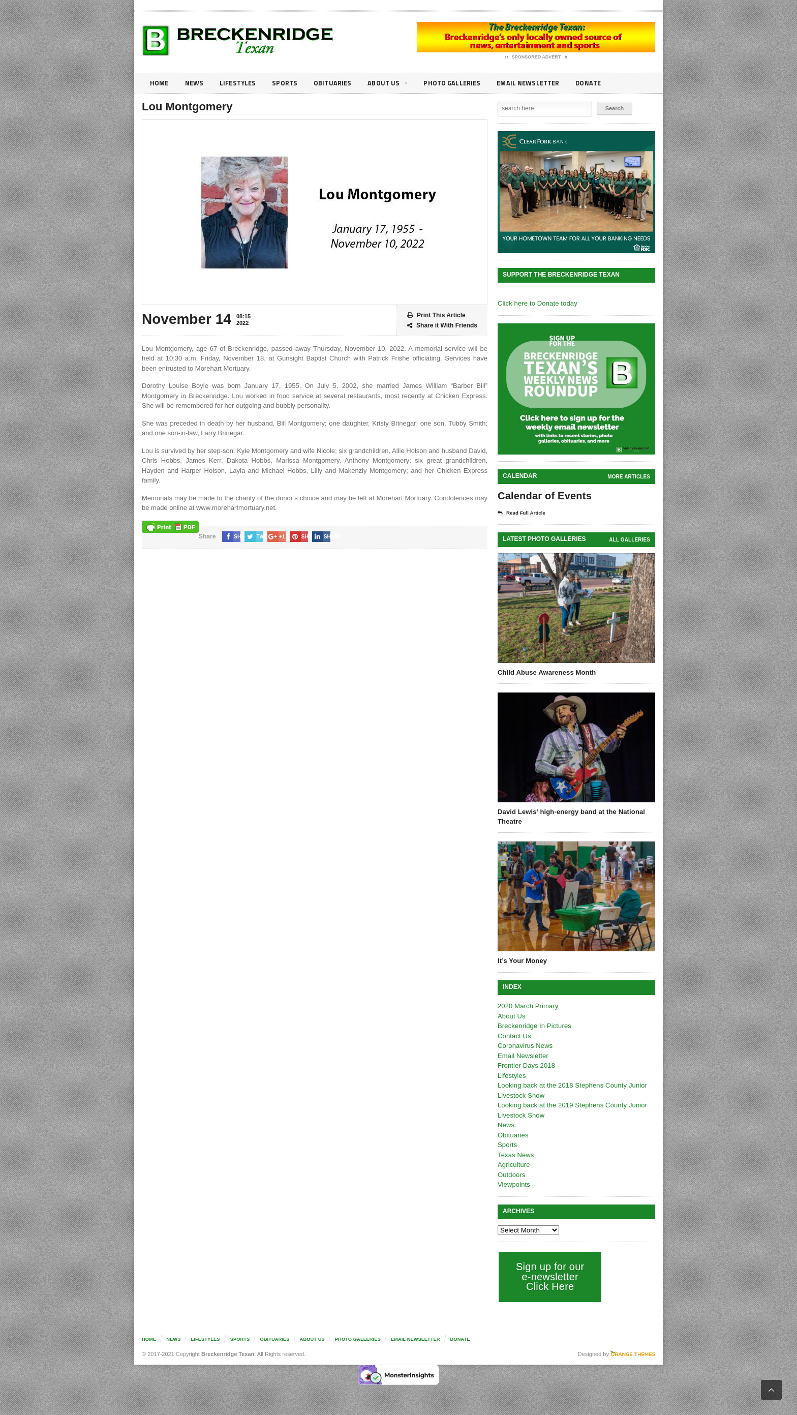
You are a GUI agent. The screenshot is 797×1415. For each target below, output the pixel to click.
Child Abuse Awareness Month (546, 672)
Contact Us (514, 1036)
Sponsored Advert (536, 57)
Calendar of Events (544, 495)
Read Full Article (524, 513)
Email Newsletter (541, 83)
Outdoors (511, 1175)
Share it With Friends (442, 325)
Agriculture (513, 1164)
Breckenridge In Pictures (534, 1026)
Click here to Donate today (536, 303)
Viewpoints (514, 1184)
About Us (395, 85)
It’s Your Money (522, 961)
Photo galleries (462, 83)
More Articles (629, 476)
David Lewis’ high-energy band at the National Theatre (570, 816)
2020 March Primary (527, 1006)
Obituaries (339, 83)
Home (160, 83)
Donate (604, 83)
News (196, 83)
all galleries (630, 540)
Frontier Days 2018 (526, 1065)
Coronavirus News (524, 1045)
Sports (290, 83)
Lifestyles (241, 83)
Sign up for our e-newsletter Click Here (549, 1276)
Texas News (515, 1155)
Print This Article (436, 315)
